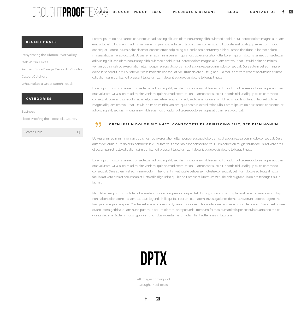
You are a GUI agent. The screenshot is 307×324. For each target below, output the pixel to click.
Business (28, 111)
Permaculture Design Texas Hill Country (52, 69)
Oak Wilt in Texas (35, 62)
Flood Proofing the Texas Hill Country (49, 119)
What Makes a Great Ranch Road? (47, 84)
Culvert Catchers (34, 76)
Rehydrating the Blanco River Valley (49, 55)
